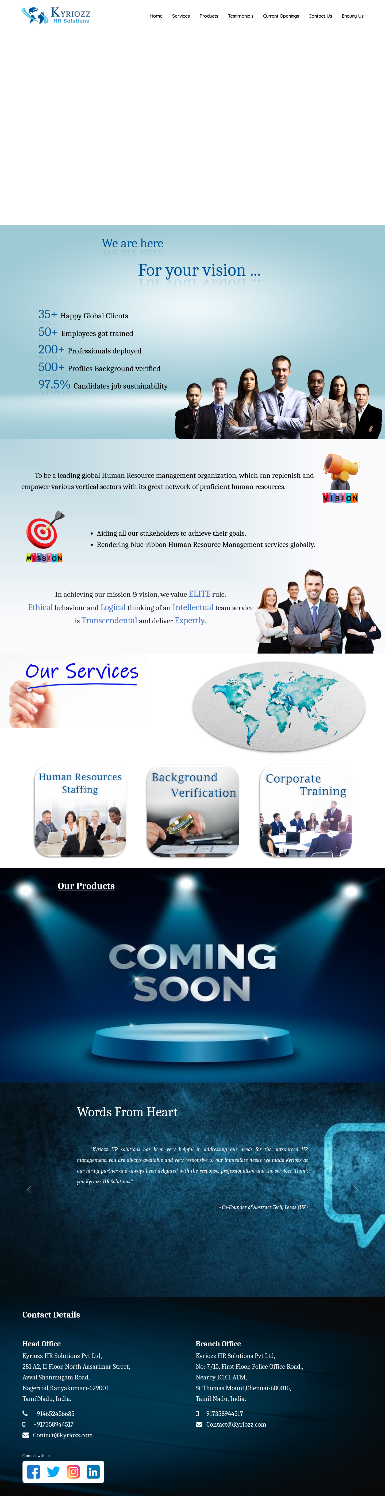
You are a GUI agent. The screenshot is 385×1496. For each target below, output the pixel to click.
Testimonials (240, 16)
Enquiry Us (353, 16)
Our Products (86, 886)
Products (208, 16)
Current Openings (281, 16)
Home (156, 16)
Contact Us (320, 16)
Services (181, 16)
